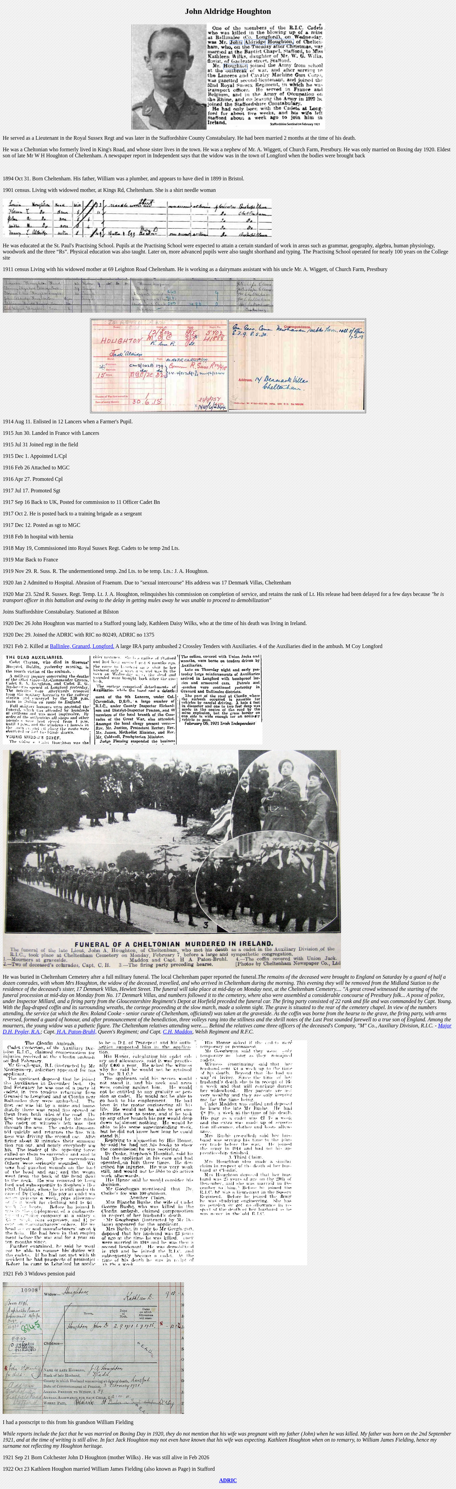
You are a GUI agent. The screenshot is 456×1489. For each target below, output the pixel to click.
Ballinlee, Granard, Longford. (82, 646)
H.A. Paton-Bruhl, (75, 1032)
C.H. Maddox (177, 1032)
